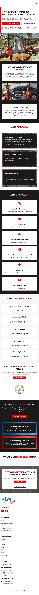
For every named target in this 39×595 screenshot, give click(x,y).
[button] (36, 3)
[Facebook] (2, 511)
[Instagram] (6, 511)
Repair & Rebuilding (10, 174)
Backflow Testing (9, 157)
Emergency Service (15, 451)
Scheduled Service (15, 436)
